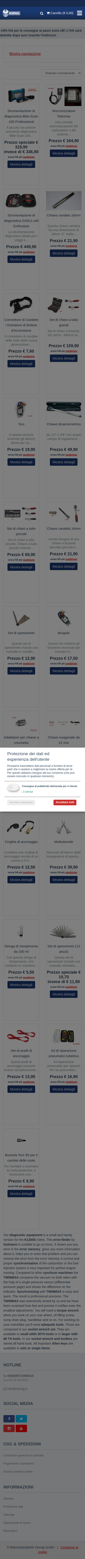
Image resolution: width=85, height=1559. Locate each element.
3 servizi (27, 791)
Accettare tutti (65, 802)
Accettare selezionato (21, 802)
